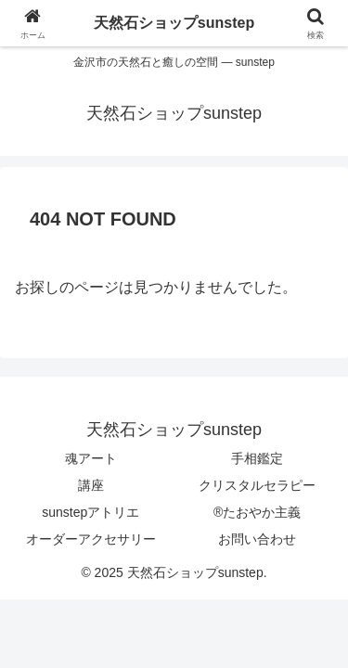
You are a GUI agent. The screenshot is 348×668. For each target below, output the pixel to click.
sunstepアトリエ (90, 512)
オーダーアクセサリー (91, 539)
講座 (91, 485)
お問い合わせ (257, 539)
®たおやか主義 (257, 512)
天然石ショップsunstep (174, 23)
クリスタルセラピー (257, 485)
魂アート (91, 458)
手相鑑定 (257, 458)
